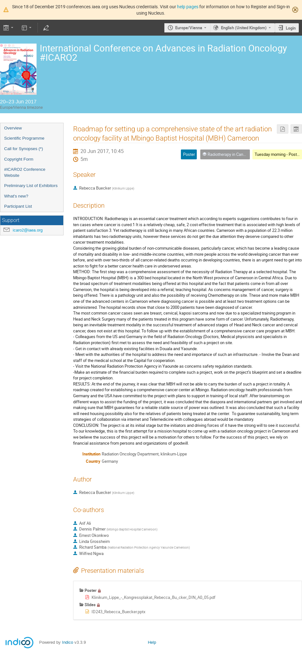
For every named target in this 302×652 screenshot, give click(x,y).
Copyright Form (18, 159)
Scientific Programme (24, 138)
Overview (13, 128)
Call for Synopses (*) (23, 148)
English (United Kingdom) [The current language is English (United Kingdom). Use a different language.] (244, 28)
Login (291, 28)
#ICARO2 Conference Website (24, 172)
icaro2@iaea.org (28, 230)
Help (152, 642)
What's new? (16, 196)
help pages (187, 6)
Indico (67, 642)
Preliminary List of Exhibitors (31, 185)
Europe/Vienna (188, 28)
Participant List (18, 206)
